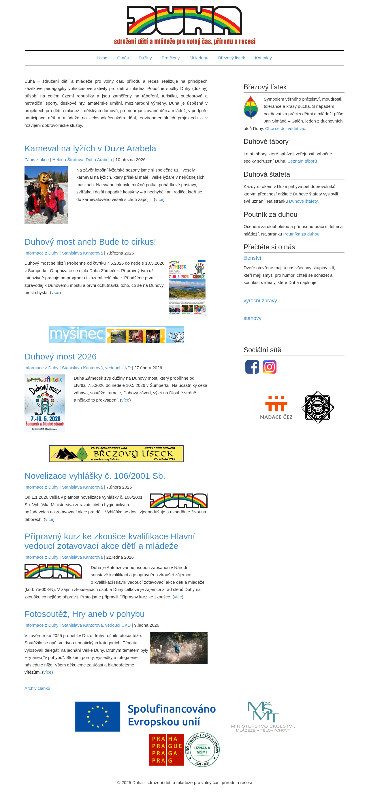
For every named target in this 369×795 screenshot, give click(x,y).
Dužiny (145, 57)
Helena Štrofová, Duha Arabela (82, 159)
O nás (123, 57)
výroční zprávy (260, 301)
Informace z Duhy (42, 252)
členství (252, 258)
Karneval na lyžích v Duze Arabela (90, 148)
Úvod (102, 57)
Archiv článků (37, 688)
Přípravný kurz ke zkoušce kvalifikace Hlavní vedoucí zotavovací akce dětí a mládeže (110, 541)
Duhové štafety (303, 201)
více (159, 199)
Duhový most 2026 (61, 356)
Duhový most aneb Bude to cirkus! (90, 241)
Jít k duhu (199, 57)
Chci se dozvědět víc (285, 128)
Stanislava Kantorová (82, 252)
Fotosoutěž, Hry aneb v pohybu (85, 614)
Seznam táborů (302, 161)
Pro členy (171, 57)
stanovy (252, 318)
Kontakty (263, 57)
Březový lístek (231, 57)
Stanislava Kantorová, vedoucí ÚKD (96, 367)
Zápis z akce (37, 159)
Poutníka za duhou (301, 233)
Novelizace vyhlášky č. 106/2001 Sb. (95, 476)
